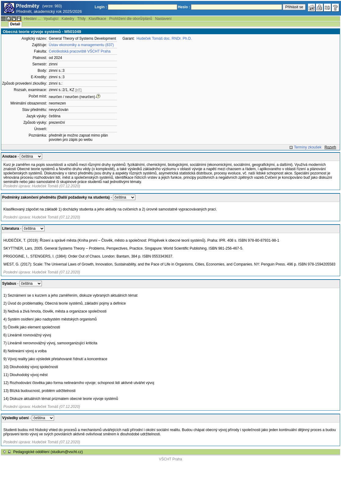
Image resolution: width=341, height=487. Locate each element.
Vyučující (51, 18)
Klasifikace (97, 18)
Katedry (67, 18)
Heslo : (184, 7)
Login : (101, 7)
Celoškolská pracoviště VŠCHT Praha (80, 51)
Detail (15, 24)
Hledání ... (32, 18)
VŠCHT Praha (170, 459)
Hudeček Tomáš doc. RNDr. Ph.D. (164, 38)
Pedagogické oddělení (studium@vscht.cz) (48, 452)
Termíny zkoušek (307, 147)
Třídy (81, 18)
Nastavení (163, 18)
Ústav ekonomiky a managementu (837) (81, 45)
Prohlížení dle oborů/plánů (130, 18)
